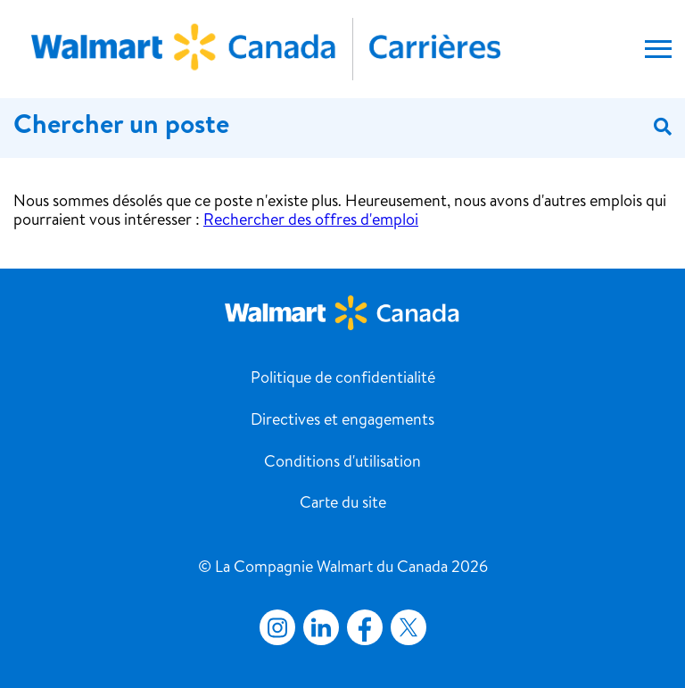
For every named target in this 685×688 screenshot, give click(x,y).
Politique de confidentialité (343, 379)
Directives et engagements (342, 421)
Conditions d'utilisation (342, 463)
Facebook (361, 627)
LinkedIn (321, 627)
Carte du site (343, 504)
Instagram (277, 627)
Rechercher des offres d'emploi (310, 221)
